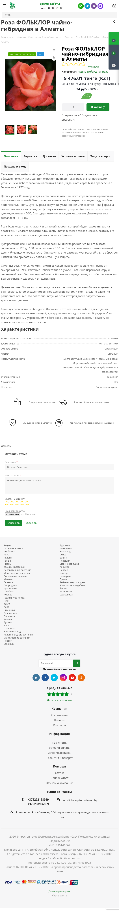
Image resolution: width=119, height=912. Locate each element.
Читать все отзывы (59, 700)
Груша (7, 561)
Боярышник (10, 613)
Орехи (63, 579)
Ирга (6, 625)
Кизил (7, 604)
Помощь (59, 766)
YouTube (72, 677)
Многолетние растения (17, 573)
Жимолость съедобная (72, 585)
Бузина (8, 622)
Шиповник (10, 628)
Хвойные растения (14, 567)
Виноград (65, 551)
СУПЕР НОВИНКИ (13, 548)
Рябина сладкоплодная (72, 582)
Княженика (66, 548)
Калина (8, 619)
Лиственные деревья (15, 576)
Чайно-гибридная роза (93, 71)
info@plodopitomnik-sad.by (79, 800)
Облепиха (9, 616)
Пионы (7, 564)
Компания (59, 709)
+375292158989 (38, 800)
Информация (59, 734)
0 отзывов (93, 65)
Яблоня (8, 558)
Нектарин (65, 576)
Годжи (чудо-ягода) (14, 598)
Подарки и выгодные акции (42, 402)
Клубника (9, 551)
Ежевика (8, 582)
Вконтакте (36, 677)
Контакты (59, 725)
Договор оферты (59, 891)
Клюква (8, 594)
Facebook (45, 677)
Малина (8, 579)
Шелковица (66, 594)
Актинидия (66, 591)
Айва (6, 607)
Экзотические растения (17, 638)
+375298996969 (38, 804)
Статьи (59, 773)
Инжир (64, 573)
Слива (63, 554)
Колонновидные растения (18, 634)
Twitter (54, 677)
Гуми (6, 601)
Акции (7, 545)
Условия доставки (60, 752)
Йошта (63, 588)
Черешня (65, 561)
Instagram (63, 677)
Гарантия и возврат (60, 758)
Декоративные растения (17, 570)
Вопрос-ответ (59, 778)
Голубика (9, 591)
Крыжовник (10, 588)
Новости (59, 720)
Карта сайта (59, 895)
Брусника (65, 545)
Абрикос (64, 567)
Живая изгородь (13, 631)
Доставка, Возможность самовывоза (91, 402)
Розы (6, 554)
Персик (64, 570)
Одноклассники (81, 677)
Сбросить (31, 522)
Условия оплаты (59, 747)
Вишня (63, 558)
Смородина (10, 585)
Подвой (8, 641)
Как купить (59, 742)
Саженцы (9, 644)
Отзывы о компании (59, 783)
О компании (59, 715)
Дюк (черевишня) (69, 564)
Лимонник (10, 610)
